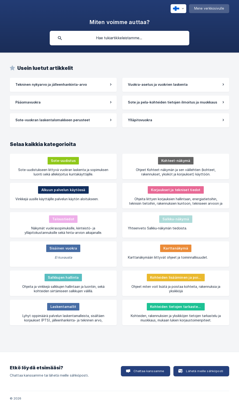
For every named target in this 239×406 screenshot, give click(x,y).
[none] (178, 8)
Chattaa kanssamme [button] (149, 371)
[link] (63, 85)
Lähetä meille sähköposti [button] (204, 371)
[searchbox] (119, 38)
